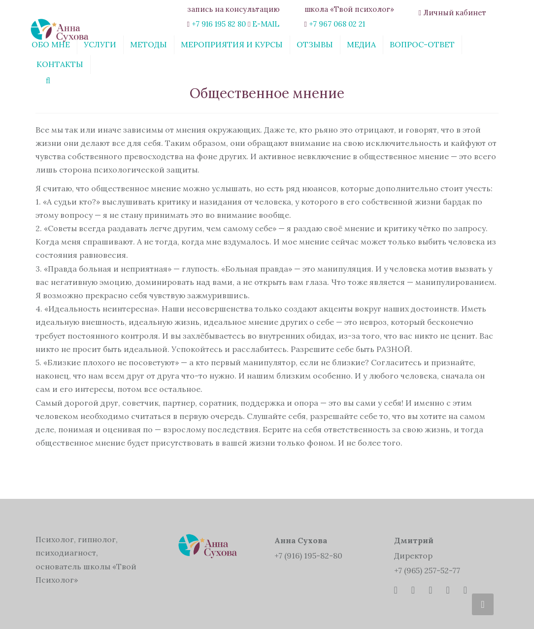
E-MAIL (265, 24)
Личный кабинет (454, 12)
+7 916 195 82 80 (219, 24)
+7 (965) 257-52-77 (427, 570)
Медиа (361, 44)
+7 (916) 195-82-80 (308, 555)
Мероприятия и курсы (232, 44)
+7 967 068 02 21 (337, 24)
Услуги (100, 44)
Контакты (59, 64)
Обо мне (51, 44)
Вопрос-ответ (422, 44)
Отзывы (315, 44)
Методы (148, 44)
